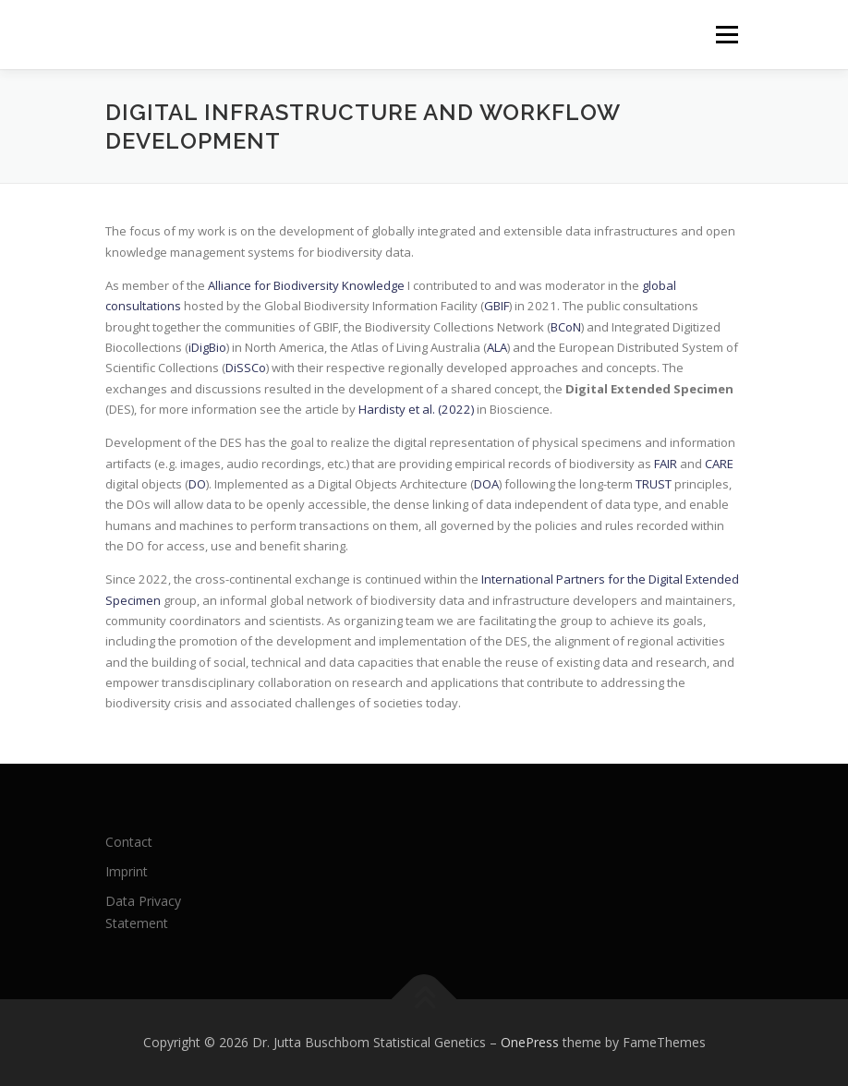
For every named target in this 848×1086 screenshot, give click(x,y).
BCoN (566, 327)
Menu (726, 34)
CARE (719, 463)
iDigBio (207, 347)
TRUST (654, 484)
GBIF (496, 305)
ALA (497, 347)
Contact (128, 842)
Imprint (126, 871)
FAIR (665, 463)
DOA (486, 484)
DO (197, 484)
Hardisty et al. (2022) (416, 409)
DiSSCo (245, 367)
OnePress (530, 1042)
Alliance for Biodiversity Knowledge (306, 285)
